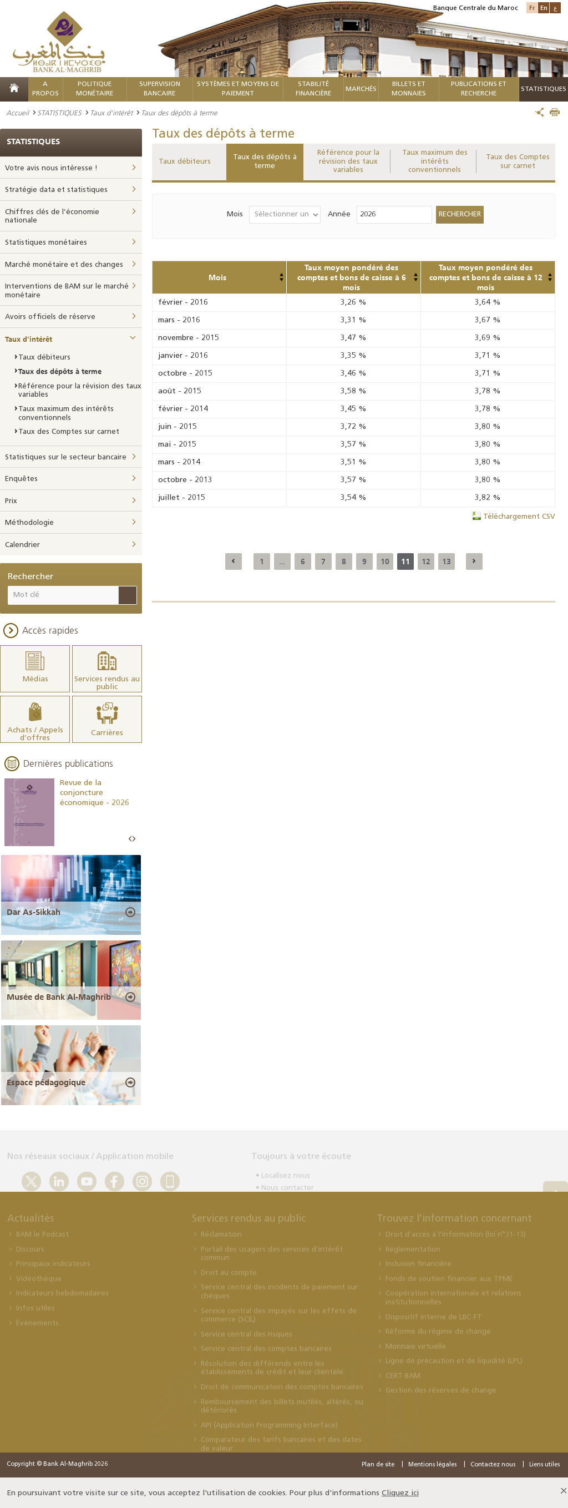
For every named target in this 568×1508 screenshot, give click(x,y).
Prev (130, 838)
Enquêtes (21, 479)
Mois (235, 214)
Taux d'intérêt (111, 112)
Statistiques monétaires (46, 242)
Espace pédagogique (46, 1081)
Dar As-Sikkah (33, 910)
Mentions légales (432, 1463)
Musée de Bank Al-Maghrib (59, 996)
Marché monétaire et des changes (64, 265)
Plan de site (378, 1463)
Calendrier (22, 545)
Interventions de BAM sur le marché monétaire (67, 291)
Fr (532, 7)
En (543, 7)
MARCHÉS (361, 89)
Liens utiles (544, 1463)
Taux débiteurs (185, 161)
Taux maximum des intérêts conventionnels (435, 161)
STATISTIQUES (59, 112)
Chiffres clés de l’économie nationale (52, 217)
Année (339, 214)
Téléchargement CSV (519, 516)
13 (446, 561)
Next (133, 838)
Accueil (17, 112)
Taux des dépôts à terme (265, 162)
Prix (11, 501)
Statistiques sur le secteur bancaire (65, 457)
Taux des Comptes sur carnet (518, 162)
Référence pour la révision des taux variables (348, 161)
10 (385, 561)
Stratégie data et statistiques (56, 190)
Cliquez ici (400, 1491)
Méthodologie (29, 523)
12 (426, 561)
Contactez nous (492, 1463)
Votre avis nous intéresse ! (51, 168)
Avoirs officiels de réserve (50, 317)
